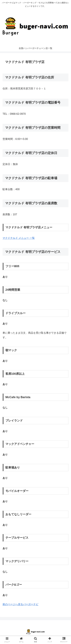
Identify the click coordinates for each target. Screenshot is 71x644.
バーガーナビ (30, 604)
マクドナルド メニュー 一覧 (19, 238)
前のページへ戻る (13, 604)
